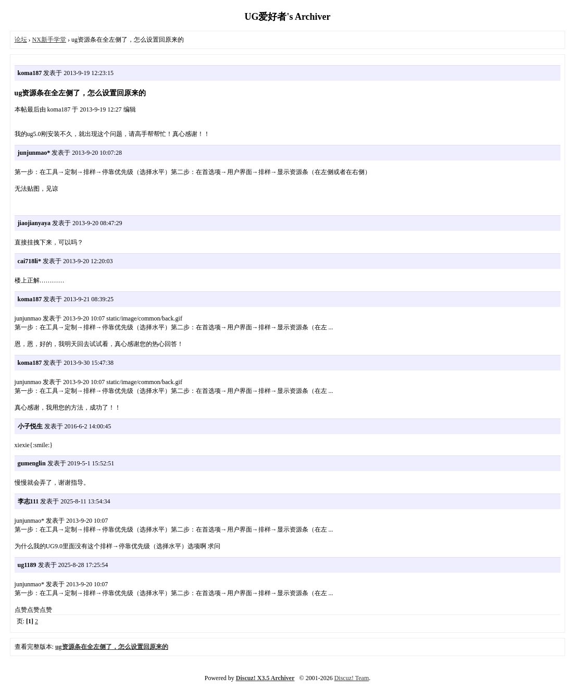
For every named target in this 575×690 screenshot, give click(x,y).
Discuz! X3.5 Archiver (265, 678)
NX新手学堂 (49, 39)
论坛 (21, 39)
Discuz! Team (351, 678)
